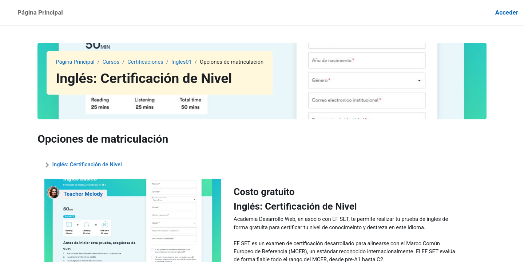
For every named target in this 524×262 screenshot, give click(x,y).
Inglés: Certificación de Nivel (87, 164)
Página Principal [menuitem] (40, 12)
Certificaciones (146, 62)
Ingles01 (183, 62)
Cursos (111, 62)
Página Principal (75, 62)
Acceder (506, 12)
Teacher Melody (83, 194)
